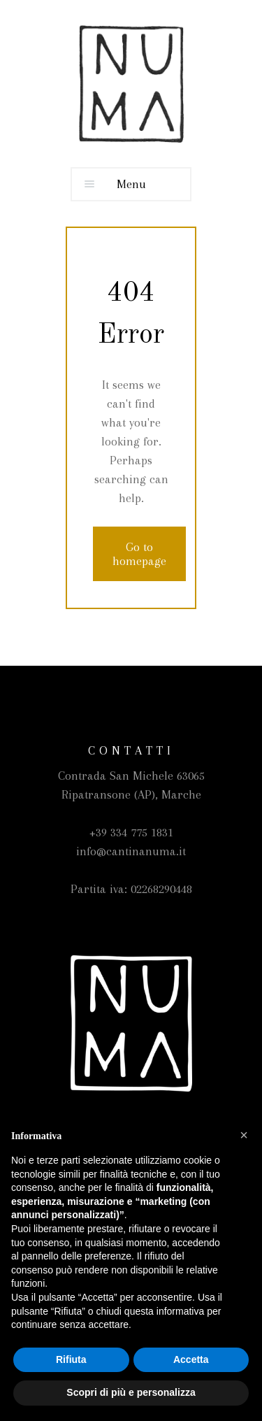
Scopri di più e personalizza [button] (130, 1392)
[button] (244, 1135)
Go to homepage (139, 554)
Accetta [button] (191, 1359)
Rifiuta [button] (71, 1359)
